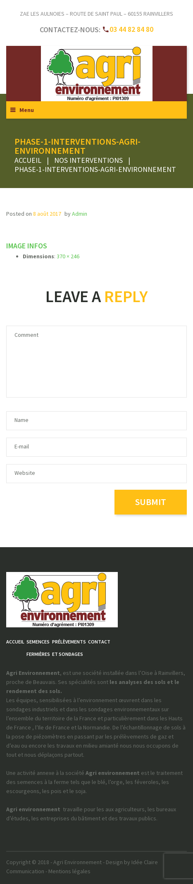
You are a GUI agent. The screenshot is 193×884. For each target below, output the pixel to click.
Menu (26, 110)
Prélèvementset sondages (69, 648)
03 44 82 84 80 (131, 29)
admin (79, 213)
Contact (99, 642)
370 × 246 (68, 256)
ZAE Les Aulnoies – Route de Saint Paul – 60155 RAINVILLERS (96, 13)
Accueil (27, 160)
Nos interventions (88, 160)
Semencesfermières (38, 648)
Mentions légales (69, 871)
